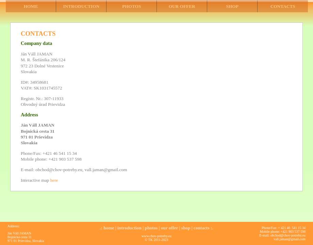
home (108, 227)
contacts (202, 227)
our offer (169, 227)
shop (186, 227)
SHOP (232, 6)
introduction (129, 227)
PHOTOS (131, 6)
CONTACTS (282, 6)
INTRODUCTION (81, 6)
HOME (31, 6)
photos (151, 227)
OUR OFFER (182, 6)
